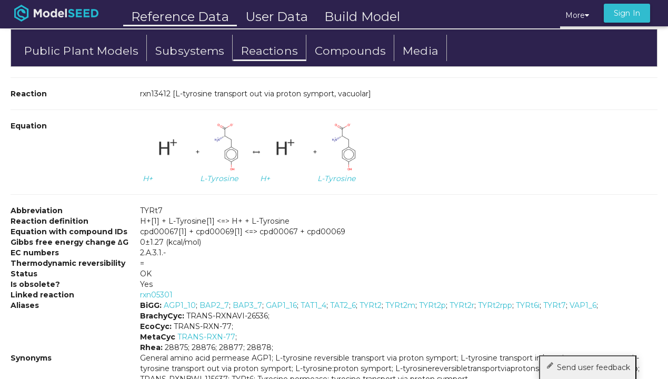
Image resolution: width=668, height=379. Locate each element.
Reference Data (180, 16)
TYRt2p (432, 305)
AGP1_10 (180, 305)
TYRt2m (400, 305)
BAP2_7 (214, 305)
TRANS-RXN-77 (206, 337)
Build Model (362, 16)
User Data (276, 16)
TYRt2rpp (495, 305)
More (577, 15)
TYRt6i (528, 305)
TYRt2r (462, 305)
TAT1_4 (313, 305)
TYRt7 (554, 305)
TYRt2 (371, 305)
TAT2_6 (343, 305)
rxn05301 (156, 295)
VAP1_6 (583, 305)
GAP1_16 (281, 305)
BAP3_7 (247, 305)
